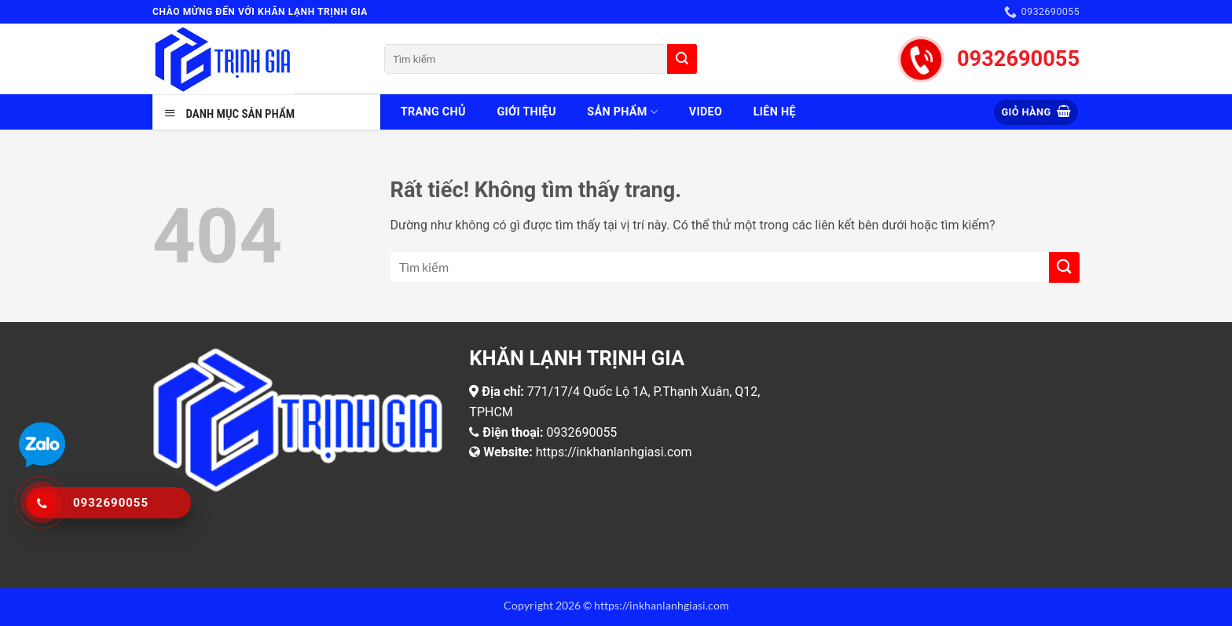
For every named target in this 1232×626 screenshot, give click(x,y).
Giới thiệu (526, 112)
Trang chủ (433, 112)
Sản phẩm (622, 111)
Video (705, 112)
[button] (1036, 113)
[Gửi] (682, 59)
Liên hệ (775, 112)
